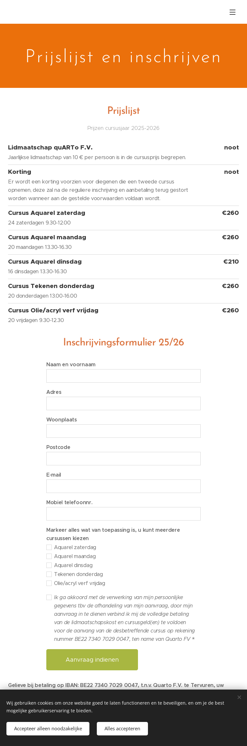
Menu (232, 12)
